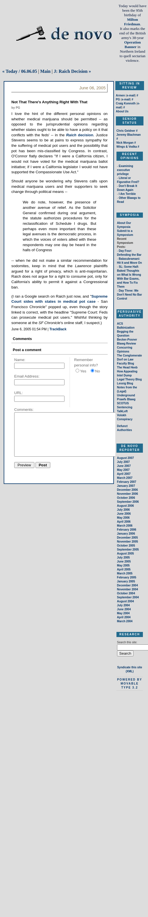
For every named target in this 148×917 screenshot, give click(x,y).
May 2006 (123, 517)
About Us (122, 111)
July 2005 (123, 557)
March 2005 (124, 573)
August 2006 (125, 505)
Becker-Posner (127, 339)
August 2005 (125, 553)
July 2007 (123, 461)
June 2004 (124, 609)
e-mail (131, 95)
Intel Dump (124, 375)
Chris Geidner (125, 130)
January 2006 (126, 533)
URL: (18, 393)
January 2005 (126, 581)
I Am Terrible (127, 193)
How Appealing (127, 371)
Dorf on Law (125, 359)
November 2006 (127, 493)
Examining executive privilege (125, 170)
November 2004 (127, 589)
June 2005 (124, 561)
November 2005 (127, 541)
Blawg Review (126, 343)
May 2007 (123, 469)
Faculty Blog (125, 363)
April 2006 (124, 521)
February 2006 (126, 529)
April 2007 (124, 473)
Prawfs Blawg (126, 399)
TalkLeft (122, 411)
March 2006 (124, 525)
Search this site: (127, 642)
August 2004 (125, 601)
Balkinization (126, 327)
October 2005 (126, 545)
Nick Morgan (125, 142)
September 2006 (128, 501)
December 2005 (127, 537)
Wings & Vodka (126, 146)
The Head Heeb (127, 367)
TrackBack (57, 329)
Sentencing (124, 407)
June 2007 (124, 465)
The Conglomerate (129, 355)
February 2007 (126, 481)
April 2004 (124, 617)
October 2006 (126, 497)
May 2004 (123, 613)
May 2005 (123, 565)
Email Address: (26, 376)
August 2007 (125, 457)
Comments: (24, 409)
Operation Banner (132, 44)
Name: (19, 360)
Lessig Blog (125, 383)
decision (79, 135)
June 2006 (124, 513)
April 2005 (124, 569)
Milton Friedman (132, 21)
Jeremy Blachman (128, 134)
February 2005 (126, 577)
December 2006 (127, 489)
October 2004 (126, 593)
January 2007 (126, 485)
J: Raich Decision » (72, 71)
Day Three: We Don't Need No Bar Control (129, 294)
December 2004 (127, 585)
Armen (120, 95)
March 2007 (124, 477)
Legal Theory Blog (129, 379)
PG (118, 99)
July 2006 (123, 509)
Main (45, 71)
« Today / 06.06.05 (19, 71)
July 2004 (123, 605)
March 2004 (124, 621)
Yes (83, 371)
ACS (120, 323)
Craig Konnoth (126, 103)
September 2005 (128, 549)
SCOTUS (123, 403)
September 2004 (128, 597)
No (97, 371)
